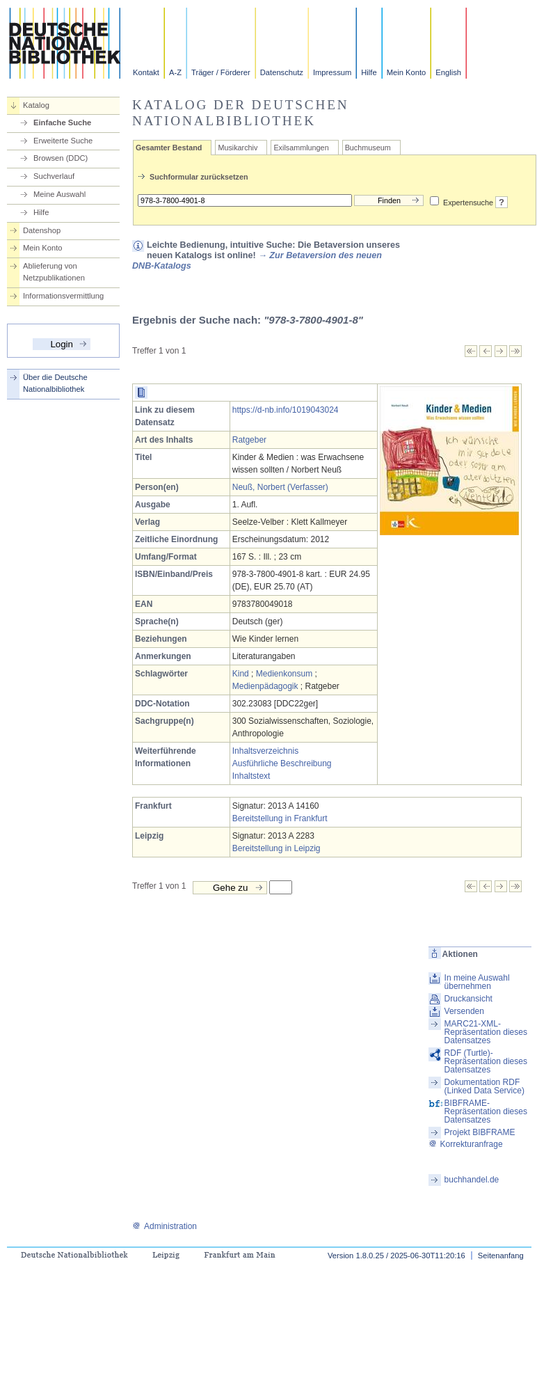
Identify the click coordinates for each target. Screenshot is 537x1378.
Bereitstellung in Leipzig (276, 848)
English (448, 72)
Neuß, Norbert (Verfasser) (280, 487)
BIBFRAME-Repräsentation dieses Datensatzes (485, 1111)
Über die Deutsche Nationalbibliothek (55, 383)
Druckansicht (468, 999)
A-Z (175, 72)
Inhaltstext (251, 776)
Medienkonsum (284, 674)
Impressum (332, 72)
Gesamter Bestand (169, 147)
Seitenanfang (501, 1255)
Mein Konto (406, 72)
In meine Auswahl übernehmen (477, 982)
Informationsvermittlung (63, 296)
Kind (240, 674)
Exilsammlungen (300, 147)
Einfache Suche (62, 122)
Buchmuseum (368, 147)
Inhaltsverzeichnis (265, 751)
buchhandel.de (471, 1180)
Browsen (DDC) (60, 158)
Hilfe (368, 72)
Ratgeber (249, 440)
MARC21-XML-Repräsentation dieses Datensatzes (485, 1032)
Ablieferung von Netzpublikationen (54, 272)
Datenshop (42, 230)
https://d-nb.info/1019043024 (285, 410)
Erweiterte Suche (63, 140)
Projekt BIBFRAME (479, 1132)
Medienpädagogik (265, 686)
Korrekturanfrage (465, 1144)
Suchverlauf (53, 176)
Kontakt (146, 72)
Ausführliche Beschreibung (282, 763)
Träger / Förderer (220, 72)
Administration (164, 1226)
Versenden (464, 1011)
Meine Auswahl (59, 194)
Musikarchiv (237, 147)
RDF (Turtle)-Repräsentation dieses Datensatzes (485, 1061)
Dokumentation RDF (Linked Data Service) (484, 1086)
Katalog (36, 105)
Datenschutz (281, 72)
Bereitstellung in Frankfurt (280, 818)
